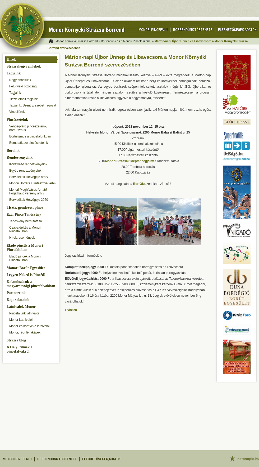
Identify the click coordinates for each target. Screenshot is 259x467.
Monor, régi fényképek (24, 332)
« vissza (71, 310)
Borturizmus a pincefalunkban (30, 136)
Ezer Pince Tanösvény (24, 214)
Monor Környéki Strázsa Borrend (86, 30)
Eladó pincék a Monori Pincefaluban (25, 247)
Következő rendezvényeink (28, 164)
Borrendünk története (192, 30)
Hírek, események (22, 237)
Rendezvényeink (20, 157)
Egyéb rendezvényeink (25, 170)
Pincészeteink (17, 120)
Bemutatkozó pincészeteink (28, 143)
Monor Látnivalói (21, 320)
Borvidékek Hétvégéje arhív (28, 177)
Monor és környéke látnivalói (29, 326)
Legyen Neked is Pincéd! (26, 275)
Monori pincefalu (153, 30)
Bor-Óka (139, 184)
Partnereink (16, 293)
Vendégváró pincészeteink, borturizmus (28, 128)
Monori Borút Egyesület (26, 268)
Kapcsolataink (18, 300)
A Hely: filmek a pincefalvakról (20, 349)
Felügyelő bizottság (22, 86)
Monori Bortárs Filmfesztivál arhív (32, 183)
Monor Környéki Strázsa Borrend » (78, 41)
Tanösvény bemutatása (25, 221)
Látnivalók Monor (21, 307)
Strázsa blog (16, 340)
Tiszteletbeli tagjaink (23, 99)
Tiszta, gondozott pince (25, 208)
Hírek (11, 59)
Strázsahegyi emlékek (24, 66)
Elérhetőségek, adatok (237, 30)
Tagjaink (14, 73)
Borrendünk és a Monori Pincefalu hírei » (127, 41)
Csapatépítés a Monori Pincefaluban (25, 229)
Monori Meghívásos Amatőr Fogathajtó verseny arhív (28, 191)
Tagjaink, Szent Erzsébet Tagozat (32, 105)
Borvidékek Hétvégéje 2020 (28, 200)
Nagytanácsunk (20, 80)
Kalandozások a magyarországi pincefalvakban (31, 284)
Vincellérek (17, 112)
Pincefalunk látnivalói (24, 313)
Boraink (13, 151)
